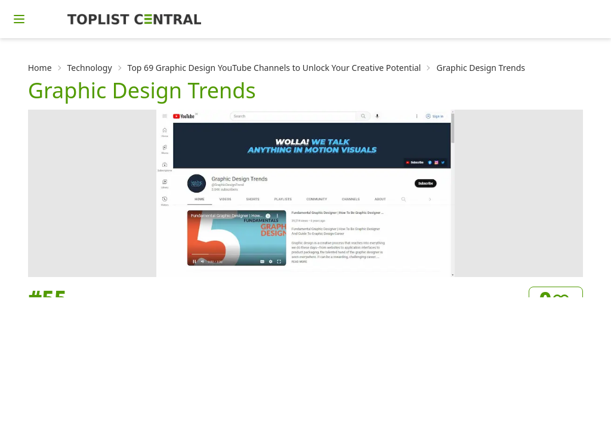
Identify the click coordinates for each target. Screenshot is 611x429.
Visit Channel (541, 410)
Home (40, 67)
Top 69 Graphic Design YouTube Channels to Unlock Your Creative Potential (274, 67)
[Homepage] (134, 19)
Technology (89, 67)
